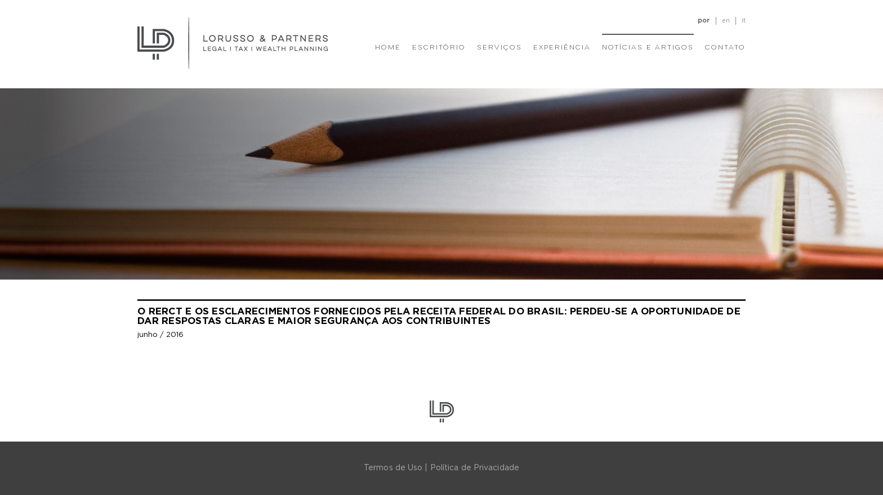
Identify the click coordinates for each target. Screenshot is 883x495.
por (704, 20)
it (744, 20)
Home (388, 48)
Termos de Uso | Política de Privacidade (441, 468)
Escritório (439, 48)
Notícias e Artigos (648, 48)
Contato (725, 48)
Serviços (499, 48)
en (726, 20)
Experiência (562, 48)
